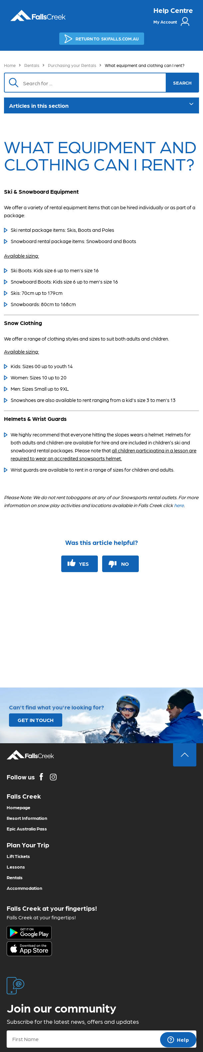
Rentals (31, 65)
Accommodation (24, 887)
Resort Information (27, 818)
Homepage (18, 807)
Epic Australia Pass (27, 828)
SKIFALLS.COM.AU (102, 38)
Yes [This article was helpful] (84, 563)
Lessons (16, 866)
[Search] (95, 83)
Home (10, 65)
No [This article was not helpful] (125, 563)
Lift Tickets (18, 856)
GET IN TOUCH (36, 720)
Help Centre (173, 10)
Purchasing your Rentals (72, 65)
